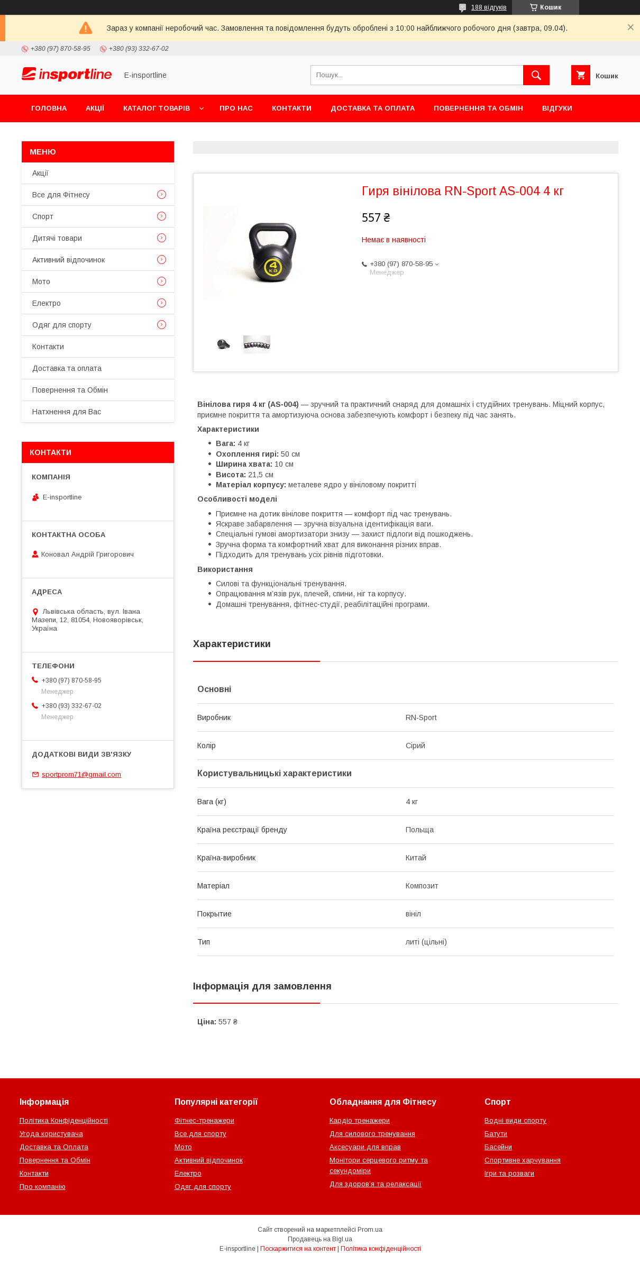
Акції (95, 108)
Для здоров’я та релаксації (376, 1184)
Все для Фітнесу (61, 194)
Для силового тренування (372, 1134)
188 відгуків (489, 7)
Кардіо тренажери (360, 1120)
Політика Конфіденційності (64, 1120)
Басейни (498, 1147)
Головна (49, 108)
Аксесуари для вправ (365, 1147)
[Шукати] (536, 75)
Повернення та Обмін (478, 108)
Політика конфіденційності (381, 1248)
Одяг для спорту (62, 325)
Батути (495, 1134)
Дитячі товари (57, 238)
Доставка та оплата (373, 108)
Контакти (292, 108)
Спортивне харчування (522, 1160)
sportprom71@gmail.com (81, 774)
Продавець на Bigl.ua (320, 1239)
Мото (41, 281)
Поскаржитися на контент (298, 1248)
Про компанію (43, 1187)
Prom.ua (370, 1229)
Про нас (236, 108)
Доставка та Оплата (54, 1147)
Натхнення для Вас (66, 411)
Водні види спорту (515, 1120)
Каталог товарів (156, 108)
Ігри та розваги (509, 1173)
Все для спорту (200, 1134)
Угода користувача (51, 1134)
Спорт (42, 216)
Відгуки (557, 108)
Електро (46, 303)
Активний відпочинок (68, 260)
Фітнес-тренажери (204, 1120)
